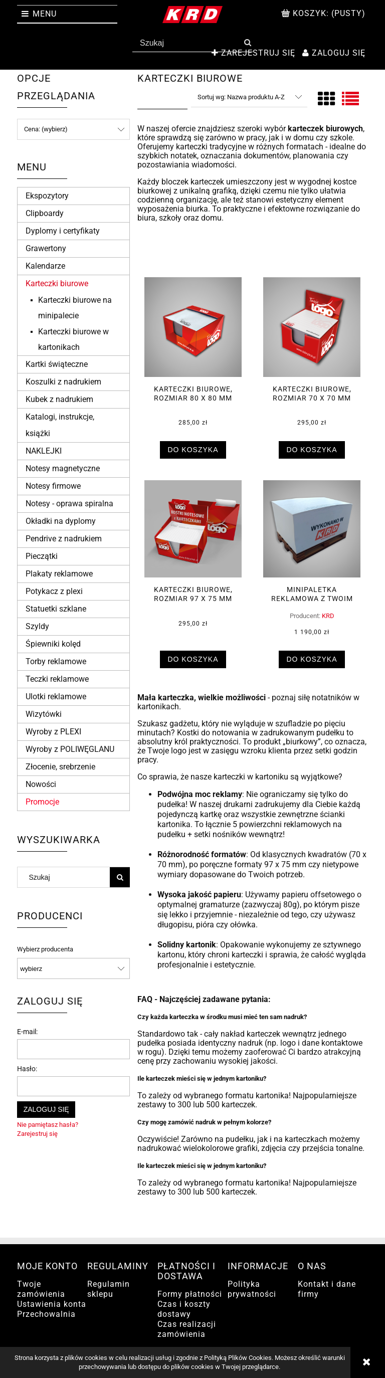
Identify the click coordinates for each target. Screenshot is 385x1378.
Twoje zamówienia (41, 1289)
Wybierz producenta (45, 949)
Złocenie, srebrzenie (60, 766)
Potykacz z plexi (54, 591)
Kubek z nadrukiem (59, 399)
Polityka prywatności (252, 1289)
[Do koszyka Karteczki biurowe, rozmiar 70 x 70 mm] (311, 450)
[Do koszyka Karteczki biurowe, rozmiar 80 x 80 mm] (193, 450)
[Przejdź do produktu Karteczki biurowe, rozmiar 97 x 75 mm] (193, 528)
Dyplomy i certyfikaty (63, 231)
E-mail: (27, 1032)
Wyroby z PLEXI (53, 731)
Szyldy (37, 626)
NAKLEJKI (44, 451)
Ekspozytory (47, 196)
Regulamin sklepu (108, 1289)
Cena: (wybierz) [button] (46, 129)
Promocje (42, 802)
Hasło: (27, 1069)
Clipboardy (45, 213)
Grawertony (46, 248)
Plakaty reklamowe (59, 573)
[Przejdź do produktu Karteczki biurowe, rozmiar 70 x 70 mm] (311, 327)
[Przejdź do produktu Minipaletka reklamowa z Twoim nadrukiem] (311, 528)
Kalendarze (45, 266)
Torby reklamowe (56, 661)
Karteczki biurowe (57, 283)
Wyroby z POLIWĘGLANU (70, 749)
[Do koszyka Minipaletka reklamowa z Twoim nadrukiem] (311, 659)
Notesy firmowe (53, 486)
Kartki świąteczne (57, 364)
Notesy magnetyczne (63, 468)
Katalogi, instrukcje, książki (60, 425)
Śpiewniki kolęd (53, 644)
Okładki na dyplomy (61, 521)
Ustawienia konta (51, 1304)
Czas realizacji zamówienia (186, 1329)
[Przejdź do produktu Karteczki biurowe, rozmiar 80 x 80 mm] (193, 327)
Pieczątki (42, 556)
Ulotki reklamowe (56, 696)
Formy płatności (189, 1294)
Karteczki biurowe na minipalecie (75, 307)
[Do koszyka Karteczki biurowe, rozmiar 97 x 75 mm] (193, 659)
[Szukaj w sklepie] (187, 43)
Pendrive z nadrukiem (64, 538)
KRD (328, 616)
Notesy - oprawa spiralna (69, 503)
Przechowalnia (46, 1314)
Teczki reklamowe (57, 679)
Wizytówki (44, 714)
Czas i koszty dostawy (184, 1309)
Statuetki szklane (56, 609)
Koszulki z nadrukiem (63, 381)
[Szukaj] (247, 43)
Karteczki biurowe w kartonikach (73, 339)
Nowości (41, 784)
